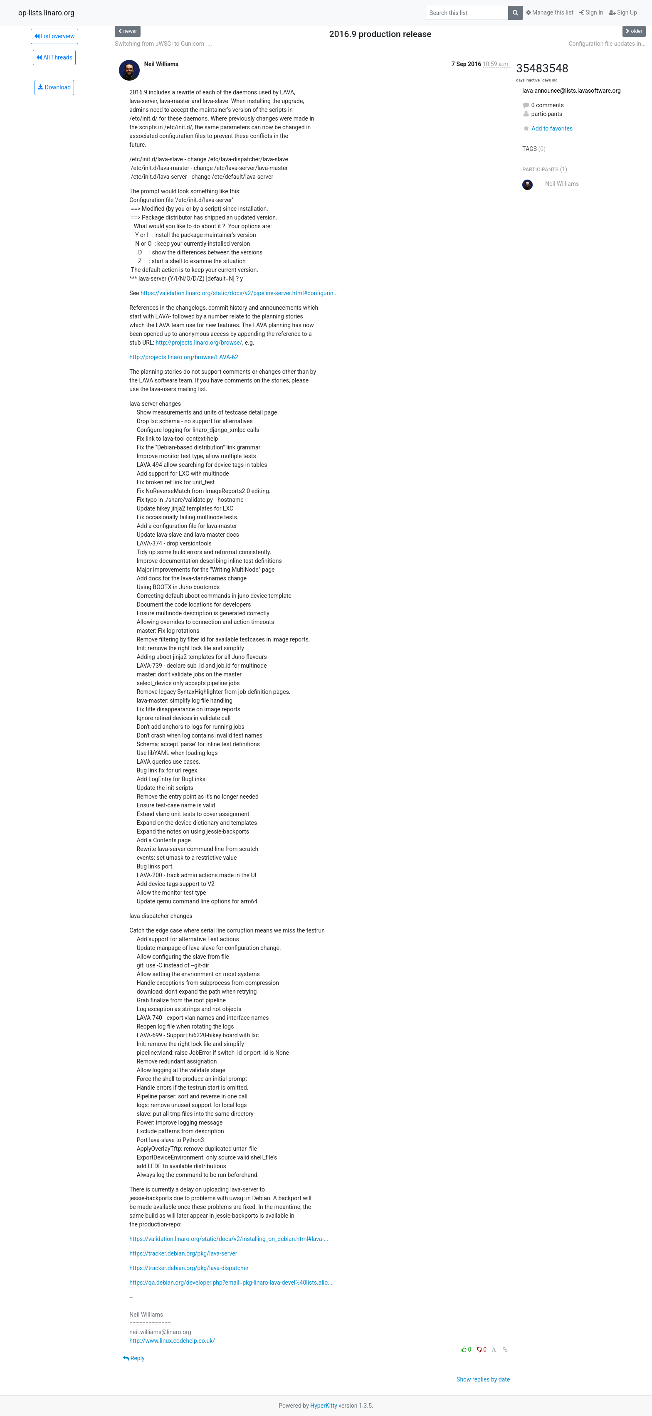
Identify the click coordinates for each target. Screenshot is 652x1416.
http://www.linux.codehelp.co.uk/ (172, 1340)
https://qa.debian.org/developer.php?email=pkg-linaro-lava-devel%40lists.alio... (230, 1282)
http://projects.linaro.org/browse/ (199, 342)
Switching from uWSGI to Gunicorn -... (163, 43)
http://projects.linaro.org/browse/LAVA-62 (183, 357)
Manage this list (549, 12)
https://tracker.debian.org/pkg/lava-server (183, 1253)
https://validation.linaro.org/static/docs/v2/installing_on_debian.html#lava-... (228, 1239)
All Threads (54, 57)
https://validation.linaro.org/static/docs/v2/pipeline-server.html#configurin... (239, 293)
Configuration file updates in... (607, 43)
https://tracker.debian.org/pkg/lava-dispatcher (189, 1268)
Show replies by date (483, 1379)
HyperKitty (323, 1405)
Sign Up (623, 12)
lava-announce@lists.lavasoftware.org (571, 90)
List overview (54, 36)
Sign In (591, 12)
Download (54, 87)
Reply (133, 1358)
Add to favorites (547, 128)
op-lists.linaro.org (46, 13)
